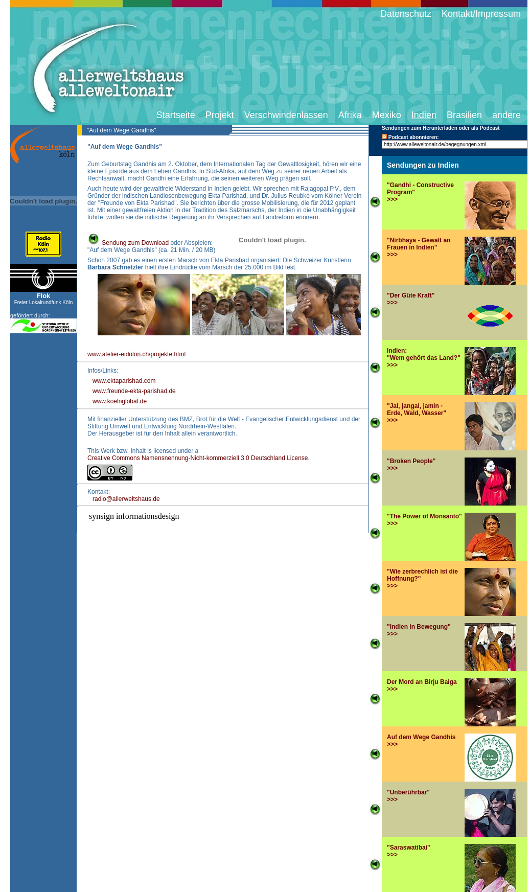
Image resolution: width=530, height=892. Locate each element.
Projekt (219, 115)
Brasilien (464, 115)
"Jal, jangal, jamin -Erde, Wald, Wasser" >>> (416, 413)
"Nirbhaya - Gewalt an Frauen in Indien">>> (418, 247)
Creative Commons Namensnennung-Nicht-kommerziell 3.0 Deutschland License (197, 458)
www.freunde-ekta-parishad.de (134, 391)
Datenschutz (405, 14)
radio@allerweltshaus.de (126, 498)
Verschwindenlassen (286, 115)
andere (506, 115)
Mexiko (386, 115)
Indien (423, 115)
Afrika (350, 115)
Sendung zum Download (128, 242)
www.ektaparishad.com (124, 380)
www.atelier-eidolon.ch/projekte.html (136, 354)
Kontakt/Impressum (481, 14)
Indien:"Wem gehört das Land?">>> (423, 358)
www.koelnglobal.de (120, 401)
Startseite (175, 115)
